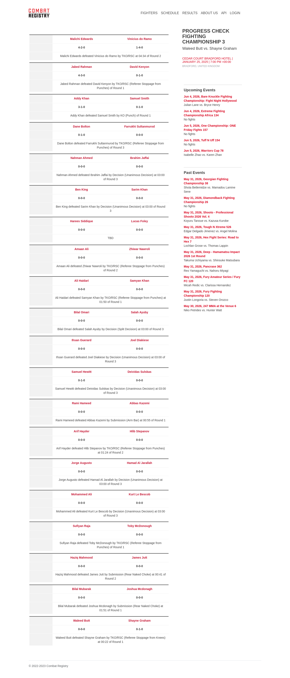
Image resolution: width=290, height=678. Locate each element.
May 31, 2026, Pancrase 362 (203, 266)
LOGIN (235, 13)
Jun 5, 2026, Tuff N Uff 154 (202, 140)
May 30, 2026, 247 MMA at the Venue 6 (210, 306)
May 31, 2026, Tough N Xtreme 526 (207, 227)
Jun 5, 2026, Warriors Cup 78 (204, 150)
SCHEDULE (170, 13)
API (223, 13)
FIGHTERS (149, 13)
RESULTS (190, 13)
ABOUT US (209, 13)
